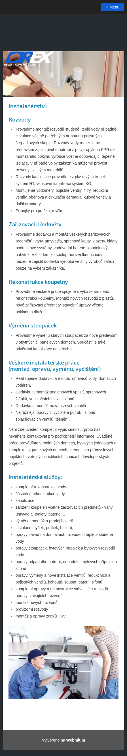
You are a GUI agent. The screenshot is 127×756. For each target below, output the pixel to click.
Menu (112, 7)
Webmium (75, 740)
